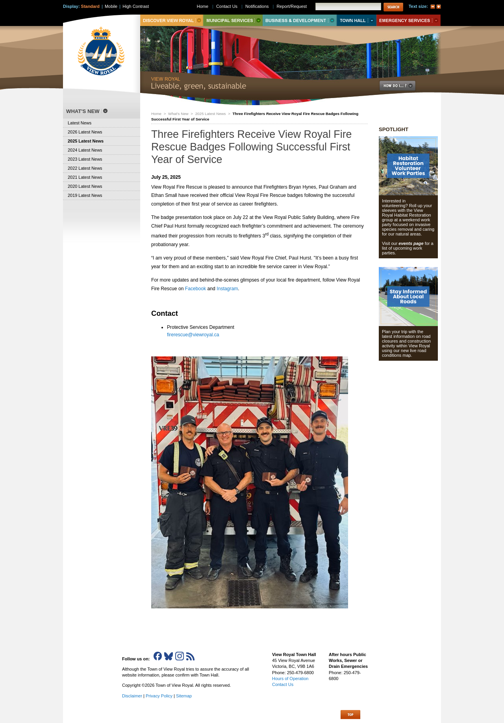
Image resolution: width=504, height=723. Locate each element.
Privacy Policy (159, 695)
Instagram (227, 288)
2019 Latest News (85, 195)
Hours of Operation (290, 678)
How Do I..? (402, 85)
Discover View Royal (171, 20)
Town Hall (356, 20)
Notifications (257, 6)
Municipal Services (233, 20)
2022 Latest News (85, 168)
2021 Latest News (85, 177)
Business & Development (300, 20)
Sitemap (184, 695)
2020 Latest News (85, 186)
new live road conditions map (404, 353)
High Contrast (135, 6)
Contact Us (226, 6)
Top (350, 714)
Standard (90, 6)
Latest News (79, 122)
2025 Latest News (210, 113)
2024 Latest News (85, 150)
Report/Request (291, 6)
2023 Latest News (85, 159)
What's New (178, 113)
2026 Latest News (85, 132)
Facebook (195, 288)
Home (156, 113)
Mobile (111, 6)
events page (410, 243)
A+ (438, 6)
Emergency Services (408, 20)
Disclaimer (132, 695)
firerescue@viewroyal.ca (193, 334)
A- (432, 6)
